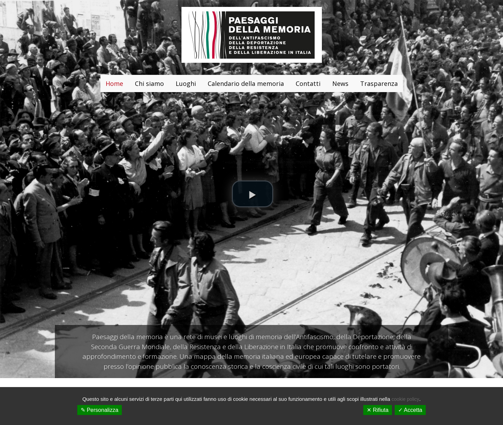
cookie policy (405, 399)
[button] (252, 193)
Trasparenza (379, 83)
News (340, 83)
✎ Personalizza (99, 410)
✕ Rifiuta (377, 410)
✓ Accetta (410, 410)
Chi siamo (149, 83)
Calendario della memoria (246, 83)
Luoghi (186, 83)
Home (114, 83)
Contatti (308, 83)
